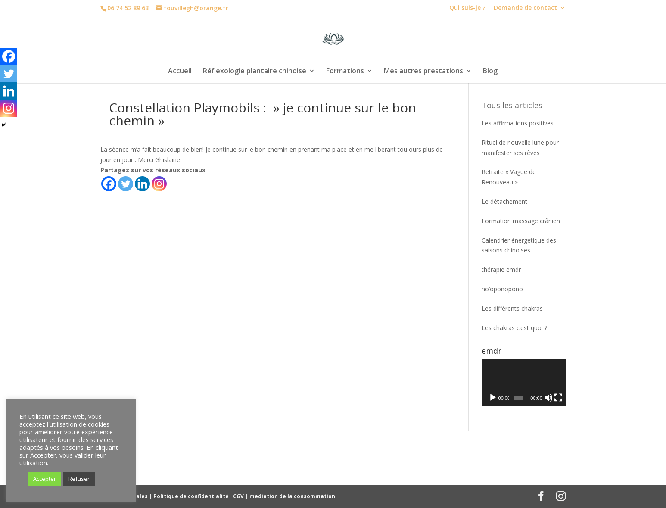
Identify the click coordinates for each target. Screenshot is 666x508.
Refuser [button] (79, 479)
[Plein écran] (558, 397)
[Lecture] (493, 397)
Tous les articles (512, 105)
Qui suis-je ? (467, 8)
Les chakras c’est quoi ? (514, 328)
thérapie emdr (501, 269)
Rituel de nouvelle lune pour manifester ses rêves (520, 147)
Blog (490, 71)
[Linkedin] (142, 183)
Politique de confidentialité (191, 496)
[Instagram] (159, 183)
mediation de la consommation (292, 496)
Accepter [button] (44, 479)
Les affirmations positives (518, 123)
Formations (345, 71)
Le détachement (504, 201)
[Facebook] (108, 183)
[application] (524, 382)
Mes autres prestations (423, 71)
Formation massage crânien (521, 221)
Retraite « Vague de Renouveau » (509, 177)
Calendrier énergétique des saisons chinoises (519, 245)
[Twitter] (125, 183)
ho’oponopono (502, 289)
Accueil (180, 71)
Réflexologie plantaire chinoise (254, 71)
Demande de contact (525, 8)
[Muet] (548, 397)
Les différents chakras (512, 308)
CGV (239, 496)
